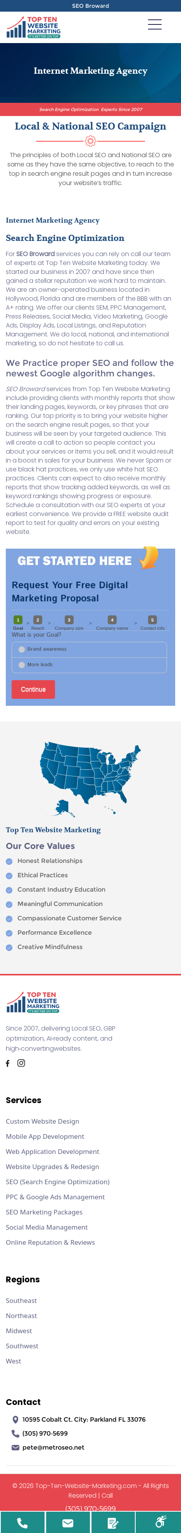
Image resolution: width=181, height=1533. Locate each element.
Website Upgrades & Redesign (52, 1166)
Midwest (19, 1330)
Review (113, 1525)
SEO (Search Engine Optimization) (58, 1181)
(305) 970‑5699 (40, 1434)
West (13, 1360)
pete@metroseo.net (48, 1448)
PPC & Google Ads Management (55, 1196)
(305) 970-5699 (90, 1508)
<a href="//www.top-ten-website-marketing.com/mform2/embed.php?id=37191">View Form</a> (90, 639)
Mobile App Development (45, 1136)
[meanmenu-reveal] (155, 23)
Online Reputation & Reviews (50, 1242)
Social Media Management (47, 1227)
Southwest (22, 1345)
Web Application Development (52, 1151)
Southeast (21, 1300)
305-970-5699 (22, 1525)
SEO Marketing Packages (44, 1211)
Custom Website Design (42, 1121)
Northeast (21, 1315)
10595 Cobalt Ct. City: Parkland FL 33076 (79, 1420)
